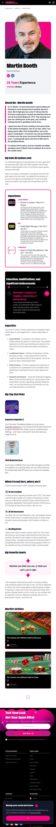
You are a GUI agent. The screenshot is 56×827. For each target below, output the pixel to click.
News (31, 755)
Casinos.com (9, 8)
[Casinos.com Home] (11, 2)
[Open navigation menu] (2, 2)
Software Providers (35, 782)
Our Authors (8, 798)
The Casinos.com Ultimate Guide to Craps (22, 677)
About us (17, 8)
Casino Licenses (34, 786)
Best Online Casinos (11, 755)
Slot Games (33, 766)
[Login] (53, 2)
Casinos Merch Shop (35, 789)
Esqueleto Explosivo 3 (13, 427)
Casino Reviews (34, 762)
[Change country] (49, 2)
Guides (32, 759)
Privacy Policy (35, 813)
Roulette (32, 772)
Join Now (28, 733)
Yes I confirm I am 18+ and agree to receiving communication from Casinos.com (26, 739)
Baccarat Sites (34, 779)
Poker (31, 776)
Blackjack (32, 769)
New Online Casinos (11, 762)
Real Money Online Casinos (13, 759)
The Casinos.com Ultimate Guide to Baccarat (24, 638)
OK (28, 818)
